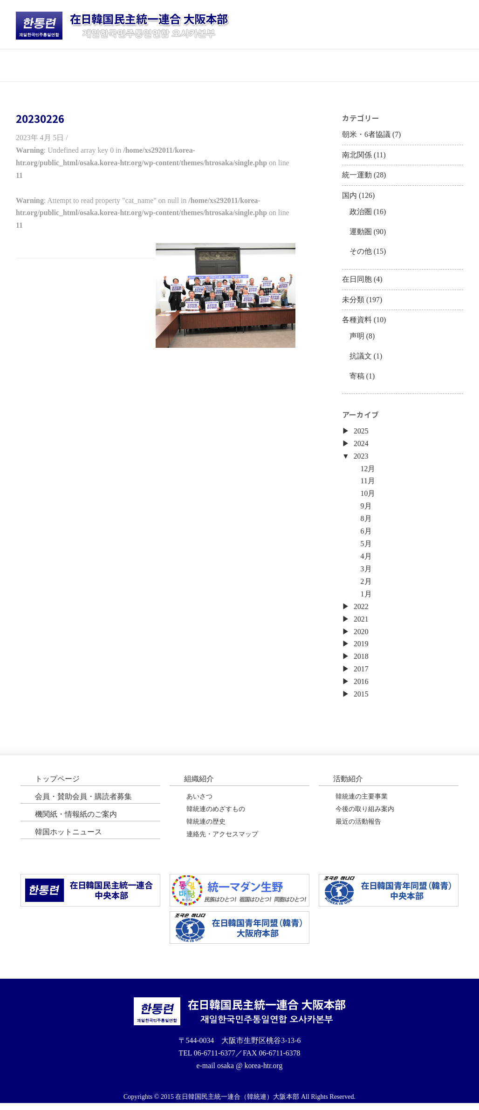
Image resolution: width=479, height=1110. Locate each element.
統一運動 (357, 176)
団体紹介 (127, 65)
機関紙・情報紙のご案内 (76, 821)
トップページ (53, 65)
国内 (349, 197)
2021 (361, 625)
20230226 (40, 118)
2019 (361, 650)
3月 (366, 574)
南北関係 (357, 155)
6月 (366, 536)
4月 (366, 561)
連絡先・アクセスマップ (222, 841)
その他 (360, 253)
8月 (366, 523)
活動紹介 (202, 65)
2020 (361, 637)
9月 (366, 510)
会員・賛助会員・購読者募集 (83, 803)
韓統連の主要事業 (361, 802)
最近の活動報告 (358, 828)
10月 (368, 498)
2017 (361, 675)
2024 (361, 447)
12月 (368, 472)
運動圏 (360, 233)
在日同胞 (357, 281)
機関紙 (351, 65)
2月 (366, 586)
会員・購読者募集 (277, 65)
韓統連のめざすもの (215, 815)
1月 (366, 599)
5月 (366, 549)
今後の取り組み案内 (364, 815)
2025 (361, 435)
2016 (361, 688)
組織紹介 (199, 785)
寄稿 (356, 379)
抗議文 (360, 359)
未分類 (353, 302)
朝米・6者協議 (366, 135)
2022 (361, 612)
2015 (361, 700)
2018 (361, 662)
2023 (361, 460)
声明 (356, 339)
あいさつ (199, 802)
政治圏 (360, 213)
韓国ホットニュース (426, 65)
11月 (368, 485)
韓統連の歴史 (206, 828)
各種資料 (357, 322)
